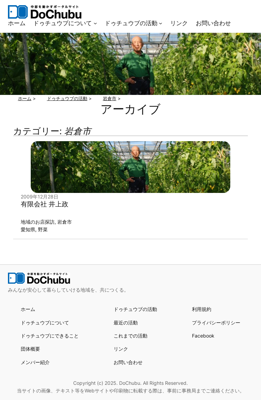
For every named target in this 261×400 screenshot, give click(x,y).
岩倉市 (64, 222)
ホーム (28, 309)
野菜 (43, 229)
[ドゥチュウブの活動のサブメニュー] (160, 23)
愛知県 (28, 229)
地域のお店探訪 (38, 222)
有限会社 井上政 (44, 204)
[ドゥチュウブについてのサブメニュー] (95, 23)
